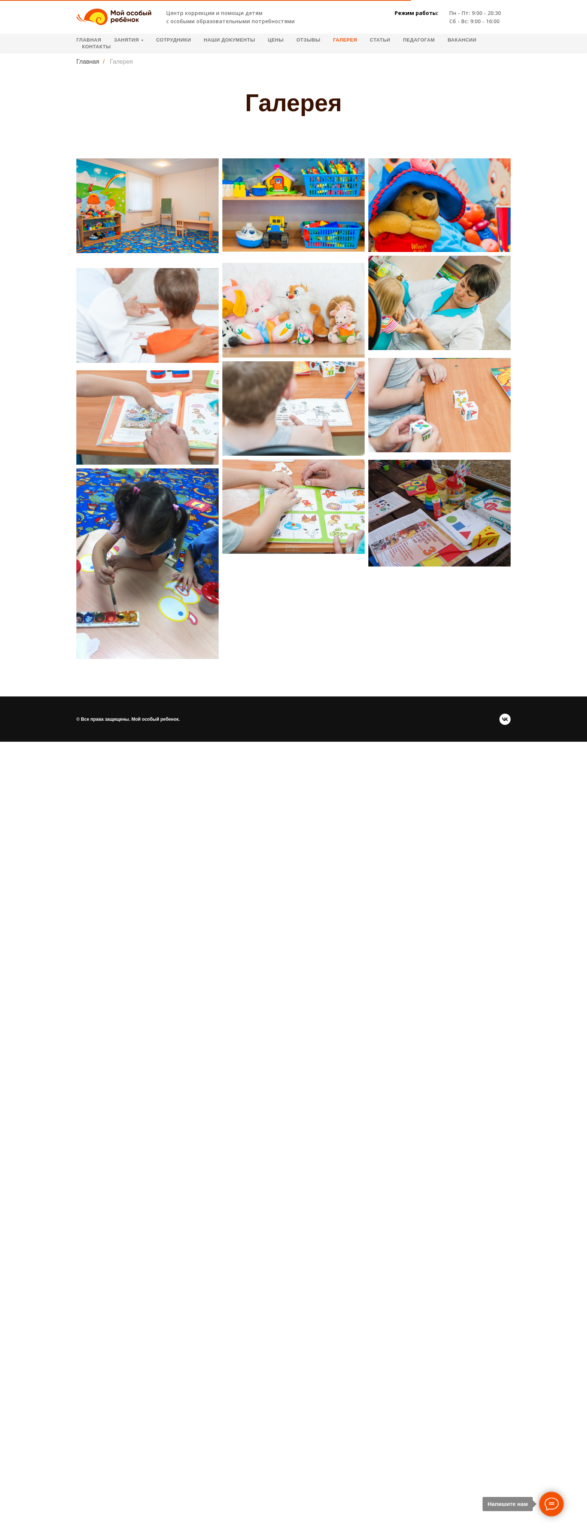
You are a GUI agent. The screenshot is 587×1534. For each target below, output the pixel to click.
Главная (88, 40)
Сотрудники (173, 40)
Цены (275, 40)
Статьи (380, 40)
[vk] (505, 719)
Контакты (96, 46)
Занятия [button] (126, 40)
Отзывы (308, 40)
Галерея (345, 40)
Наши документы (229, 40)
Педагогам (419, 40)
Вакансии (462, 40)
